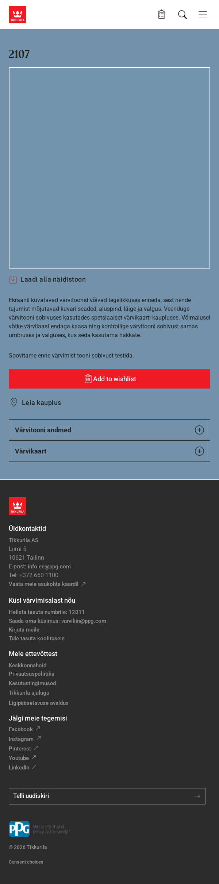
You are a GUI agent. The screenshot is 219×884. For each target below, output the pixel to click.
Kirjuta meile (24, 629)
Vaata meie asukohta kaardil (43, 584)
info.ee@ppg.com (49, 566)
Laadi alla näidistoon (47, 279)
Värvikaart (109, 451)
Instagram (21, 739)
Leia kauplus (41, 402)
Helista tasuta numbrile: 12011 (47, 612)
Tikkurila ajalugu (29, 693)
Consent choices (26, 862)
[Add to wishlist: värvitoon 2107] (109, 379)
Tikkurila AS (23, 540)
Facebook (21, 729)
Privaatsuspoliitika (31, 674)
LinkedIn (19, 767)
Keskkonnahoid (27, 665)
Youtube (19, 758)
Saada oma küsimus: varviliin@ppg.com (57, 621)
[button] (161, 14)
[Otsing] (182, 14)
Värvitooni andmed (109, 430)
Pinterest (20, 748)
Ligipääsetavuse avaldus (39, 703)
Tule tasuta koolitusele (37, 638)
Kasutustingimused (32, 683)
